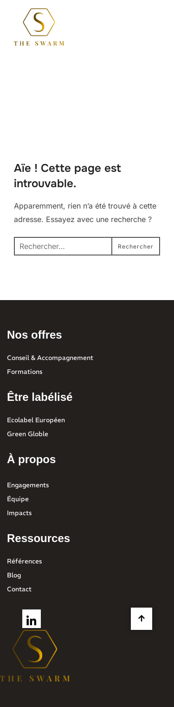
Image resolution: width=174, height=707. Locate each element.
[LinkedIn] (31, 618)
